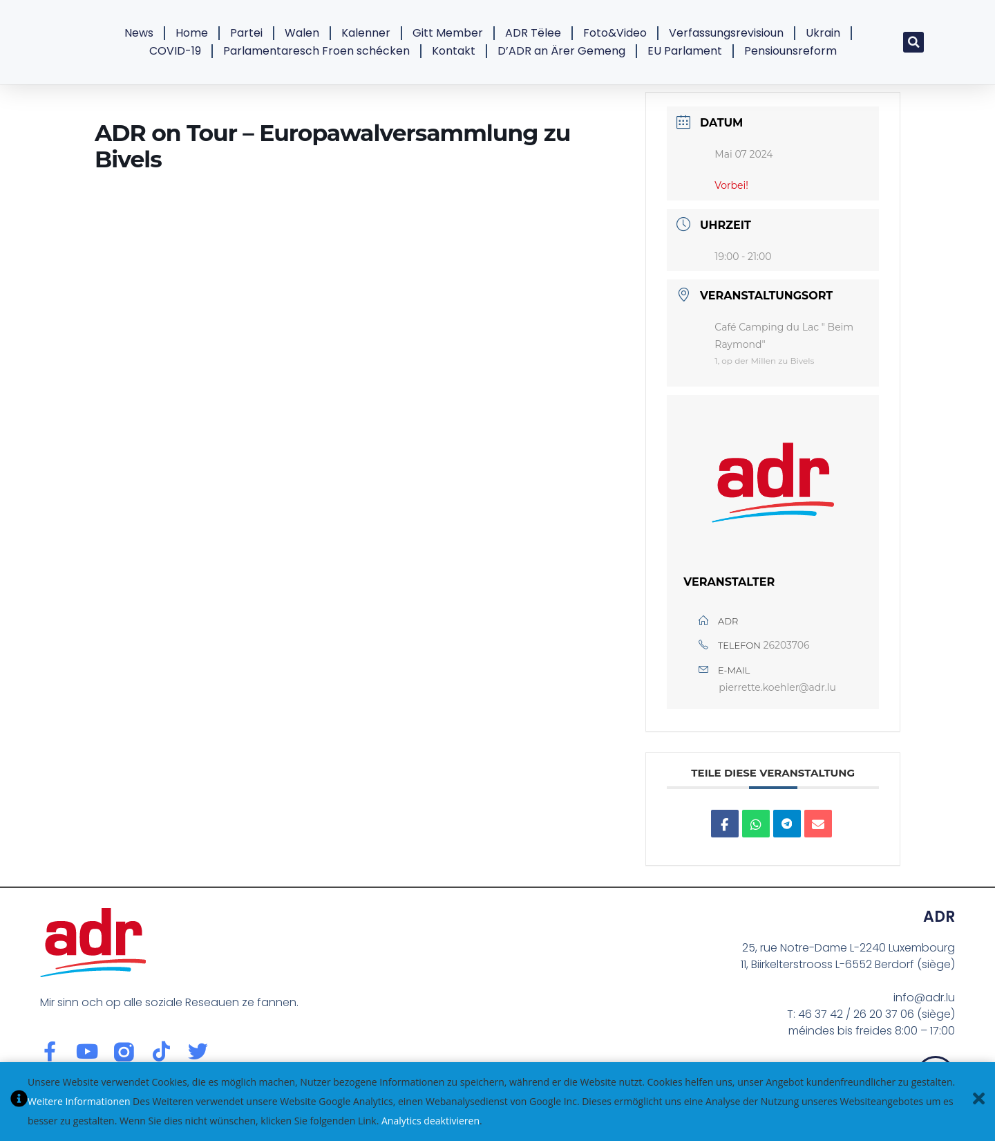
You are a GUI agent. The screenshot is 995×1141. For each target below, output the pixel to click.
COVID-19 (175, 51)
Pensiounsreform (790, 51)
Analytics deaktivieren (430, 1120)
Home (192, 33)
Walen (302, 33)
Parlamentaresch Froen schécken (316, 51)
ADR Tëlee (533, 33)
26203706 (787, 645)
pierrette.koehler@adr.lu (777, 687)
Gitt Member (448, 33)
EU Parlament (684, 51)
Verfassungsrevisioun (726, 33)
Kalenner (365, 33)
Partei (246, 33)
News (138, 33)
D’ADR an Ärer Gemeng (561, 51)
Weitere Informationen (79, 1101)
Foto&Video (615, 33)
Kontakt (453, 51)
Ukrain (823, 33)
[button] (913, 42)
